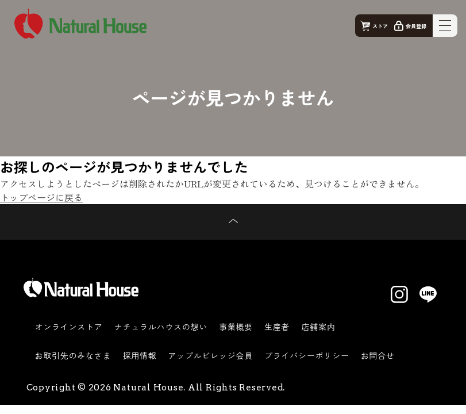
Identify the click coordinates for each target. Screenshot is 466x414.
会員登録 (416, 26)
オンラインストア (69, 326)
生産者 (277, 326)
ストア (380, 26)
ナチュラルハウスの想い (160, 326)
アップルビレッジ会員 (210, 355)
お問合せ (378, 355)
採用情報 (139, 355)
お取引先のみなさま (73, 355)
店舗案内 (318, 326)
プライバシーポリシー (306, 355)
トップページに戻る (41, 197)
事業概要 (236, 326)
